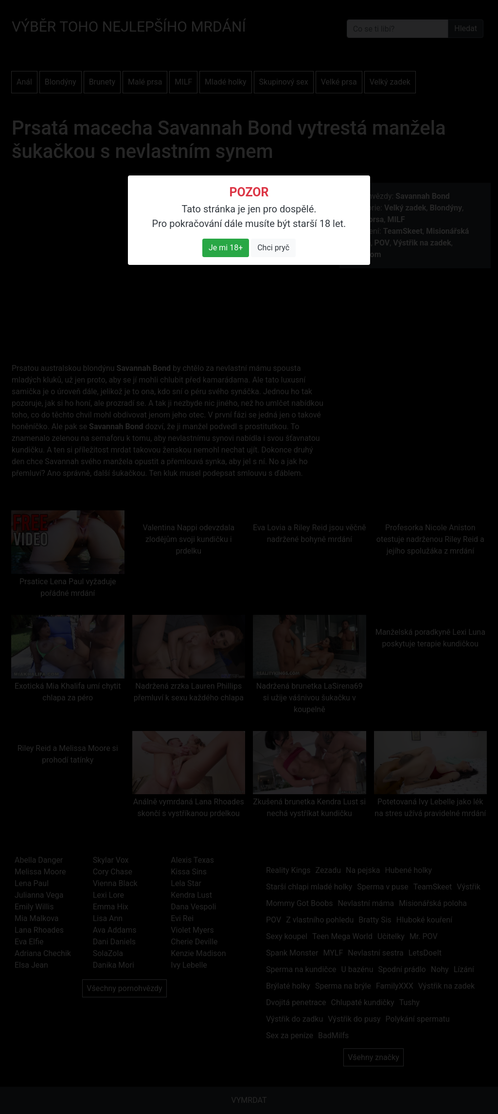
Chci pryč (273, 247)
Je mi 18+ (226, 247)
